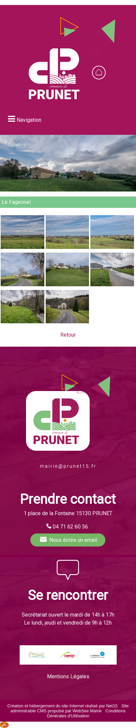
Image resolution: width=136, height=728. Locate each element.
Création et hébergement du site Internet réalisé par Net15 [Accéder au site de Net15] (62, 705)
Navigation (29, 120)
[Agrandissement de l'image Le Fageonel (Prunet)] (22, 247)
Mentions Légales (68, 676)
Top (4, 725)
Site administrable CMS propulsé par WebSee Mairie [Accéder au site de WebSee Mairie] (69, 708)
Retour (68, 335)
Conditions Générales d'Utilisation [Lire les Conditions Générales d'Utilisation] (86, 713)
